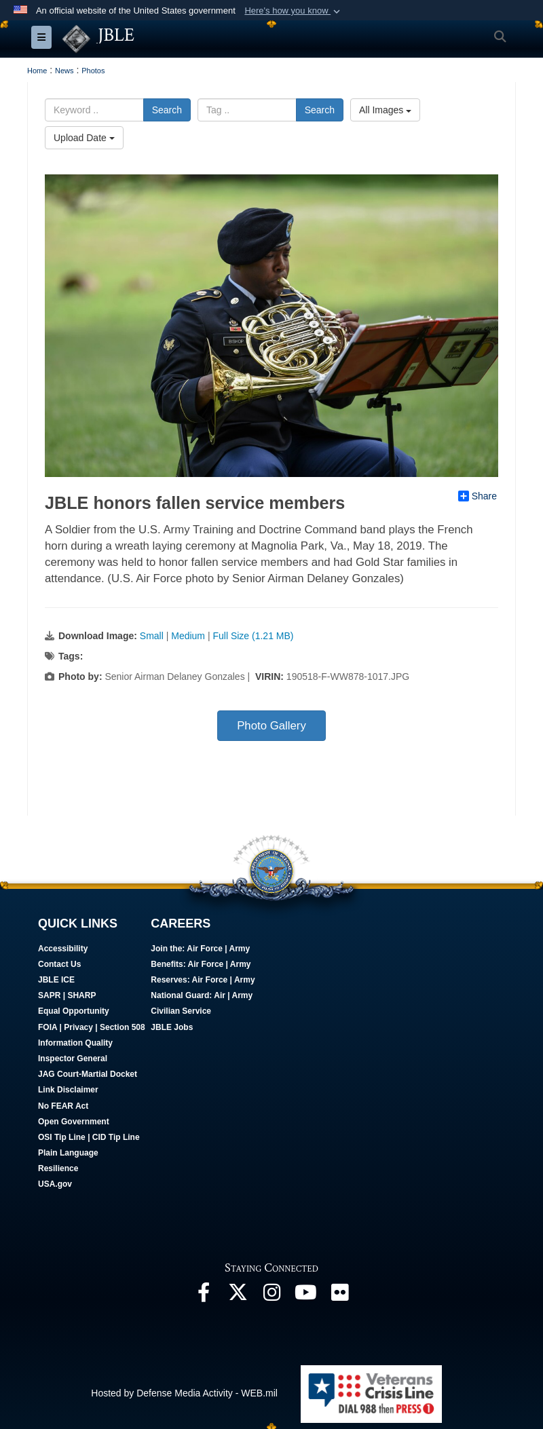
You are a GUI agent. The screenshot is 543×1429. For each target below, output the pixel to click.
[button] (293, 11)
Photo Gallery (271, 725)
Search (167, 109)
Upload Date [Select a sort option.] (84, 137)
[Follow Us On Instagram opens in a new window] (271, 1295)
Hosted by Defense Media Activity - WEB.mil (184, 1393)
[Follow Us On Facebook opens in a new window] (204, 1295)
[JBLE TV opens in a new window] (305, 1295)
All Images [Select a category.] (385, 109)
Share (477, 496)
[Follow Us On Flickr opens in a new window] (339, 1295)
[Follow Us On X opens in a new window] (238, 1295)
